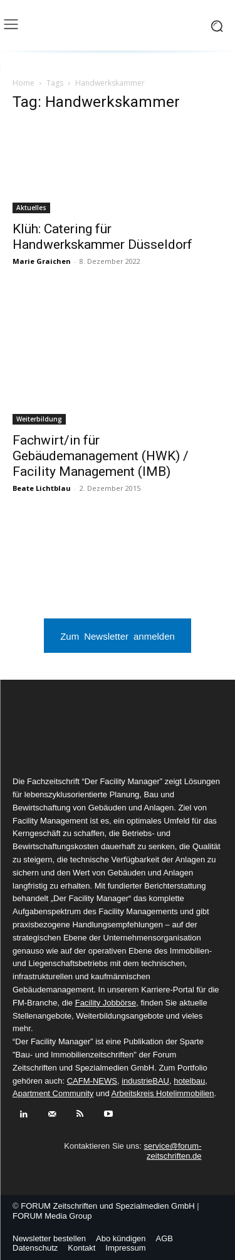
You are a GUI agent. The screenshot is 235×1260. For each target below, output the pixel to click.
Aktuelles (31, 207)
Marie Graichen (42, 261)
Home (23, 83)
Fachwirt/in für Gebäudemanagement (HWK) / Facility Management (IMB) (101, 456)
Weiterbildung (39, 419)
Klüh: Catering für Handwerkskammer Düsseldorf (102, 236)
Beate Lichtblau (42, 488)
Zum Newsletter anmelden (117, 635)
